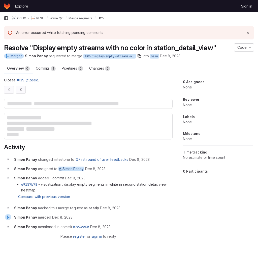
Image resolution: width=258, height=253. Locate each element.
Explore (21, 6)
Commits (46, 68)
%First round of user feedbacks (101, 159)
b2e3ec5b (81, 227)
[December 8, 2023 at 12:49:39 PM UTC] (62, 217)
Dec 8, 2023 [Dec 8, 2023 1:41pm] (170, 56)
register (79, 236)
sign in (96, 236)
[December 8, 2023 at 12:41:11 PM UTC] (139, 159)
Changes (99, 68)
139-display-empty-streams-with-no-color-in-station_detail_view (110, 56)
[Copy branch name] (139, 56)
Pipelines (72, 68)
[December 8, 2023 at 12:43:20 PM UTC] (75, 178)
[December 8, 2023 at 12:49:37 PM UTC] (110, 208)
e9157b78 (29, 184)
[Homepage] (7, 6)
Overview (18, 68)
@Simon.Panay (71, 169)
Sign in (246, 6)
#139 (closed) (28, 80)
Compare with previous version (44, 196)
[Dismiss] (248, 33)
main (154, 56)
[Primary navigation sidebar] (6, 18)
